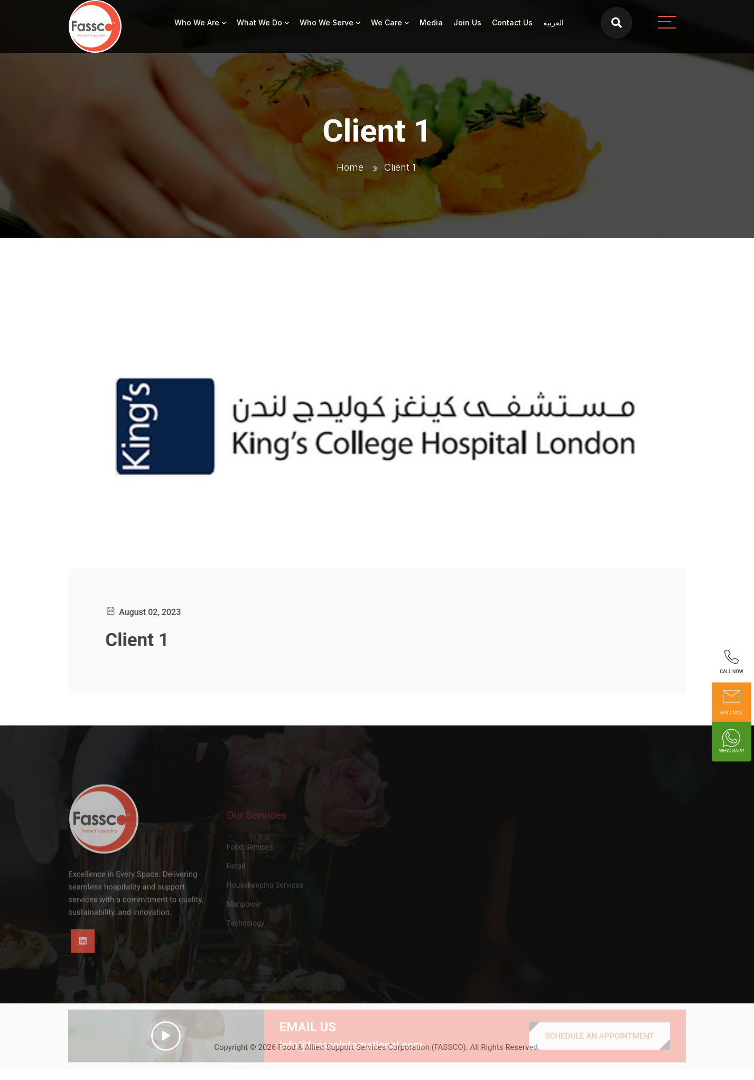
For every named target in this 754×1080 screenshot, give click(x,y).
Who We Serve (326, 22)
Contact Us (512, 22)
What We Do (259, 22)
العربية (553, 22)
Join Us (467, 22)
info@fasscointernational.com (351, 1060)
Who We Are (196, 22)
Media (431, 22)
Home (350, 167)
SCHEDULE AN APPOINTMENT (599, 1051)
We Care (386, 22)
